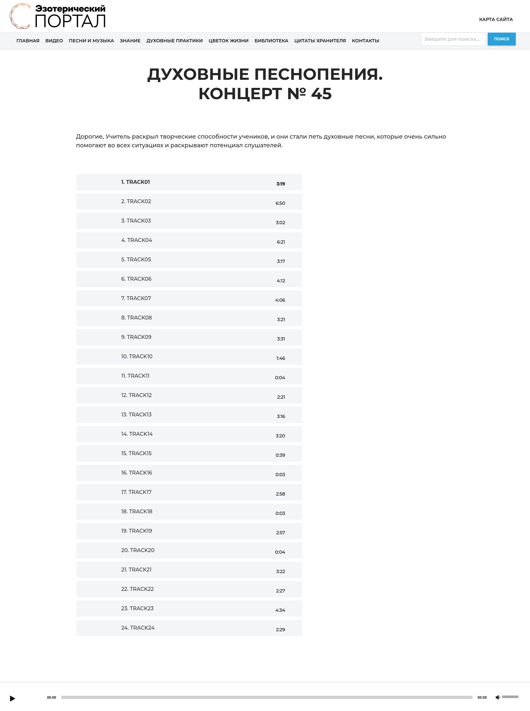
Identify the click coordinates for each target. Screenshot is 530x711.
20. (138, 550)
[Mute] (498, 698)
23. (137, 608)
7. (136, 298)
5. (136, 259)
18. (136, 511)
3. (136, 221)
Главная (28, 41)
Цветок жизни (229, 41)
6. (136, 279)
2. (136, 201)
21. (136, 570)
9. (136, 337)
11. (135, 376)
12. (136, 395)
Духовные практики (174, 41)
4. (136, 240)
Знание (130, 41)
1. (135, 182)
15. (136, 453)
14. (137, 434)
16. (136, 473)
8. (136, 318)
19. (136, 531)
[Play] (12, 699)
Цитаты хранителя (320, 41)
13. (136, 415)
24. (138, 628)
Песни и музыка (91, 41)
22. (137, 589)
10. (137, 356)
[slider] (267, 697)
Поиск (501, 39)
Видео (54, 41)
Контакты (365, 41)
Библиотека (271, 41)
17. (136, 492)
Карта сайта (496, 19)
